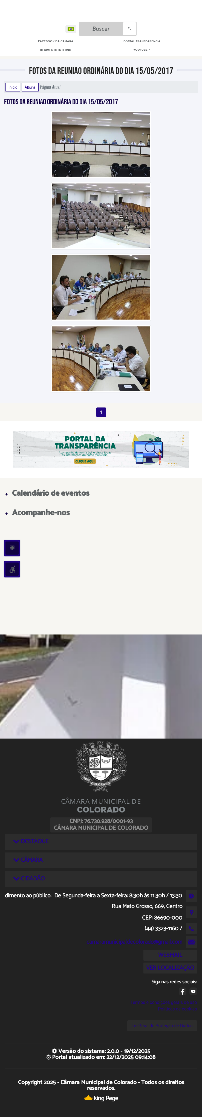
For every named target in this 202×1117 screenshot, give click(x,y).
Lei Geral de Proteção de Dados (162, 1025)
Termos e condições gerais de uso (163, 1002)
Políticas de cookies (177, 1009)
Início (12, 87)
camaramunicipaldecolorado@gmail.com (134, 942)
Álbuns (30, 87)
